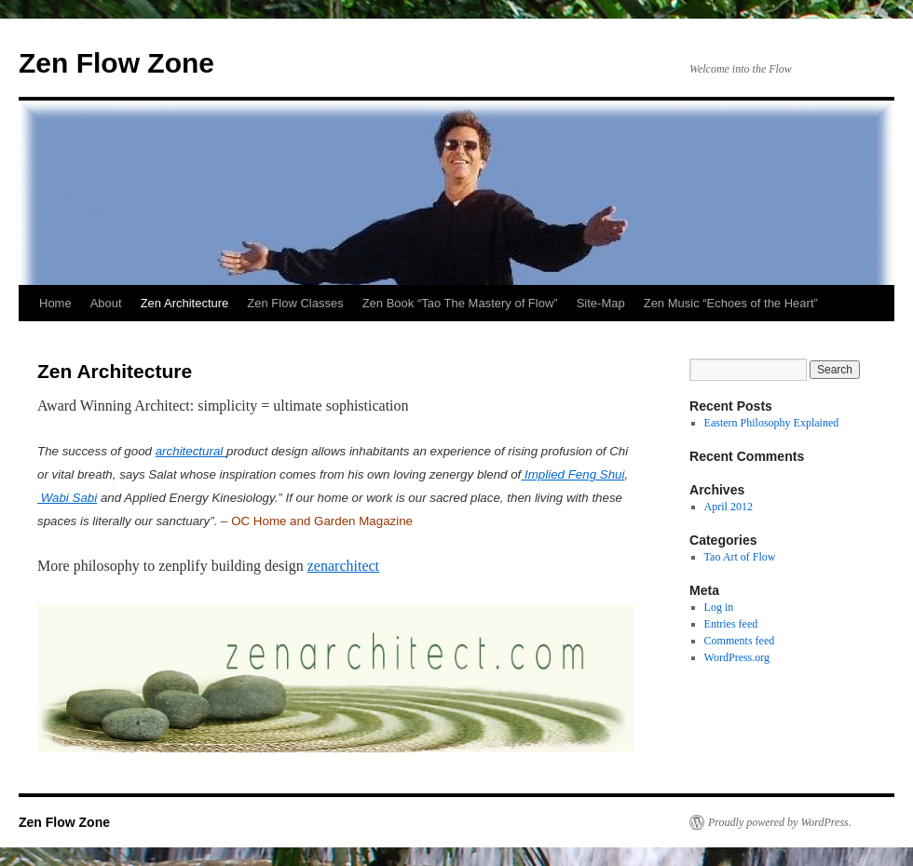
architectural (191, 451)
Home (55, 303)
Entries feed (731, 623)
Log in (719, 607)
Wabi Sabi (67, 498)
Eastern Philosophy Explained (771, 422)
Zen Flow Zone (116, 62)
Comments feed (739, 640)
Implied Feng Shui (572, 474)
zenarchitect (343, 566)
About (106, 303)
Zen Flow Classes (295, 303)
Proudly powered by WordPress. (780, 822)
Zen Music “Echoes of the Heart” (731, 303)
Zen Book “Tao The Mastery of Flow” (460, 303)
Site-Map (601, 303)
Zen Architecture (185, 303)
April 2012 (728, 506)
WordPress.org (737, 657)
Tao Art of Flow (740, 556)
